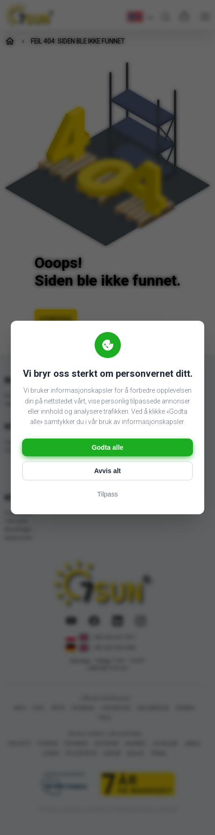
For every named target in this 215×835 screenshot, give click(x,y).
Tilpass (107, 494)
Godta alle (108, 447)
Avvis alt (107, 471)
